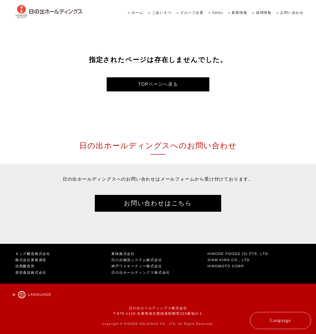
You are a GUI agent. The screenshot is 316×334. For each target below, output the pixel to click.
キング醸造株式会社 (32, 254)
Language (280, 320)
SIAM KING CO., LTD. (229, 260)
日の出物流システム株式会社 (136, 260)
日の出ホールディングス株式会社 (140, 272)
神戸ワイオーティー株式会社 (136, 266)
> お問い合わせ (290, 13)
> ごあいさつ (159, 13)
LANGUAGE (39, 294)
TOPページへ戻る (158, 84)
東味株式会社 (123, 254)
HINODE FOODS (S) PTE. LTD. (239, 254)
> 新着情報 (237, 13)
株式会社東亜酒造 (30, 260)
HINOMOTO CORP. (226, 266)
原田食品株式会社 (30, 272)
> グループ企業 (190, 13)
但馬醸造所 (25, 266)
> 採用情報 (262, 13)
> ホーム (135, 13)
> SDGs (216, 13)
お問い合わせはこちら (158, 203)
